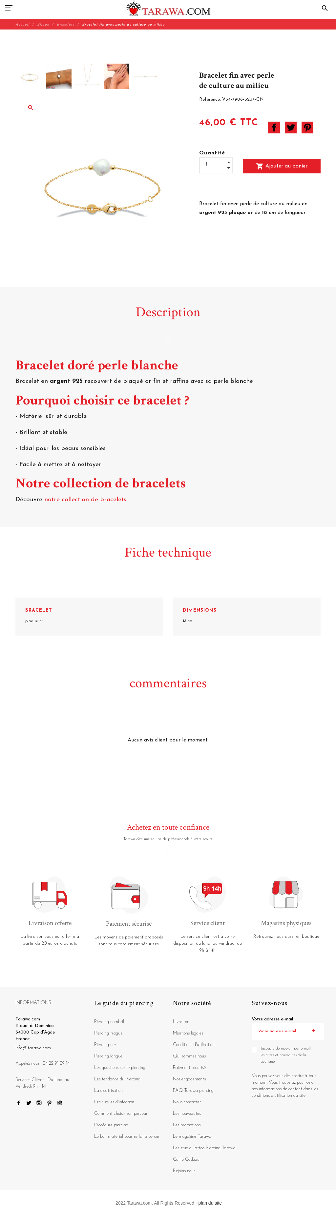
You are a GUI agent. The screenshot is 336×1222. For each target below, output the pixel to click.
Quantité (212, 153)
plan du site (210, 1203)
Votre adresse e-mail (272, 1019)
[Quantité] (216, 164)
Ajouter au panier (281, 166)
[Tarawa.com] (168, 8)
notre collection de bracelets (86, 500)
